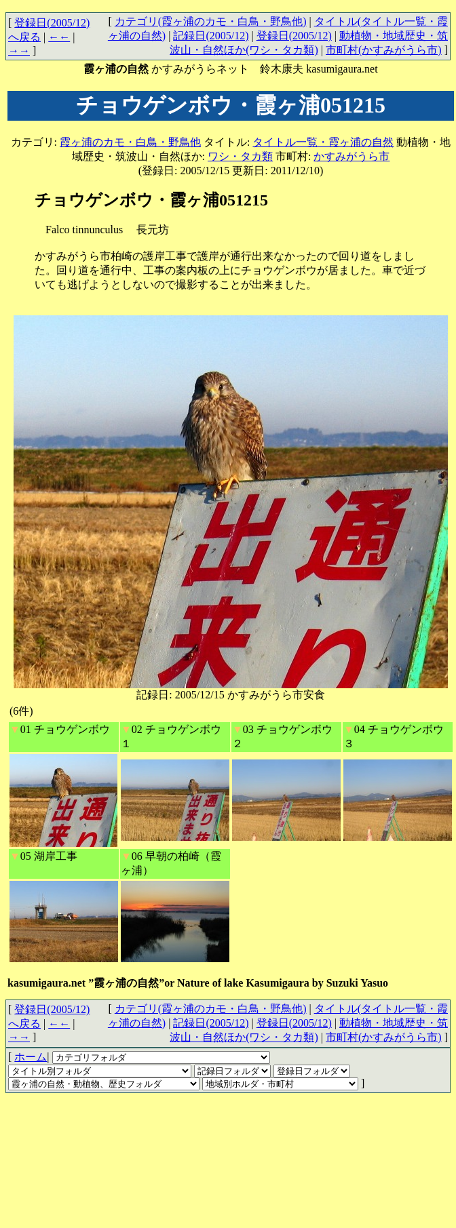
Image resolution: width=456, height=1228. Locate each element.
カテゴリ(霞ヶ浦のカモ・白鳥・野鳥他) (211, 21)
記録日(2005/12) (210, 35)
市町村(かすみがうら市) (384, 50)
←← (59, 37)
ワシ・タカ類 (240, 156)
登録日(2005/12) (294, 35)
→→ (19, 50)
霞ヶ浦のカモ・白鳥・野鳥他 (130, 142)
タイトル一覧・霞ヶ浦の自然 (323, 142)
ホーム (30, 1057)
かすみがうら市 (352, 156)
